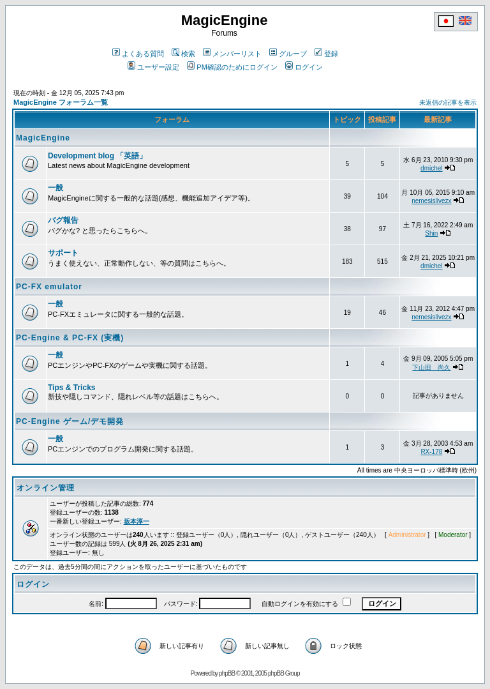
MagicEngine (43, 137)
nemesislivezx (431, 200)
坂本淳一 (136, 521)
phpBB (227, 673)
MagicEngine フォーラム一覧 (60, 102)
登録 (326, 53)
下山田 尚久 (431, 367)
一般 (55, 187)
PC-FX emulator (49, 286)
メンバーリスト (232, 53)
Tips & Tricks (71, 387)
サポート (63, 252)
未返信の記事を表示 (448, 102)
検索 (183, 53)
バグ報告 (63, 220)
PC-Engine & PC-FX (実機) (70, 337)
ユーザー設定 (153, 67)
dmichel (431, 168)
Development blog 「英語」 (97, 155)
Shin (431, 233)
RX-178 (431, 451)
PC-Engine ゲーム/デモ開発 (70, 421)
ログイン (304, 67)
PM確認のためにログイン (232, 67)
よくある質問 (138, 53)
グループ (288, 53)
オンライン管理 (46, 487)
